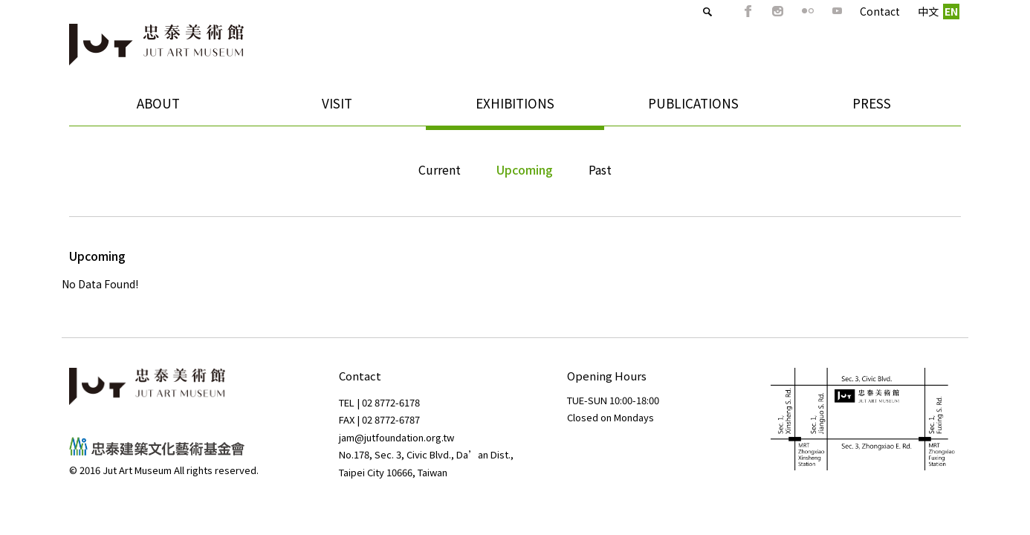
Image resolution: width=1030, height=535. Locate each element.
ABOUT (153, 108)
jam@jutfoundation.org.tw (396, 437)
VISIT (331, 108)
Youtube (810, 11)
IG (751, 11)
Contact (853, 11)
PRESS (871, 103)
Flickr (781, 11)
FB (721, 11)
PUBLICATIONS (688, 108)
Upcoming (524, 169)
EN (924, 11)
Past (600, 169)
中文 (901, 11)
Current (439, 169)
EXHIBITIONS (510, 108)
